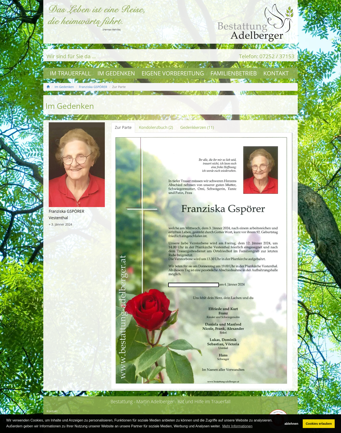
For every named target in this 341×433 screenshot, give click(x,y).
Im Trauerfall (70, 73)
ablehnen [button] (291, 423)
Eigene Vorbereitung (173, 73)
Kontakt (276, 73)
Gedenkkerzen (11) (197, 127)
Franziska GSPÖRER (93, 87)
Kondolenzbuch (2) (156, 127)
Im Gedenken (116, 73)
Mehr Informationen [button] (237, 426)
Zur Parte (123, 127)
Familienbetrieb (234, 73)
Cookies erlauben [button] (319, 423)
